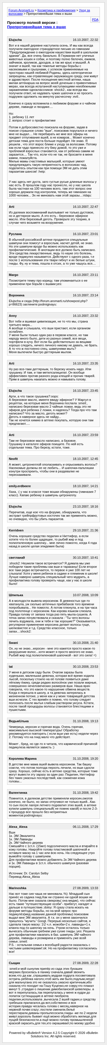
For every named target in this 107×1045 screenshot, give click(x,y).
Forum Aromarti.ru (21, 10)
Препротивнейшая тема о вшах (36, 27)
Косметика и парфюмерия (56, 10)
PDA (95, 19)
